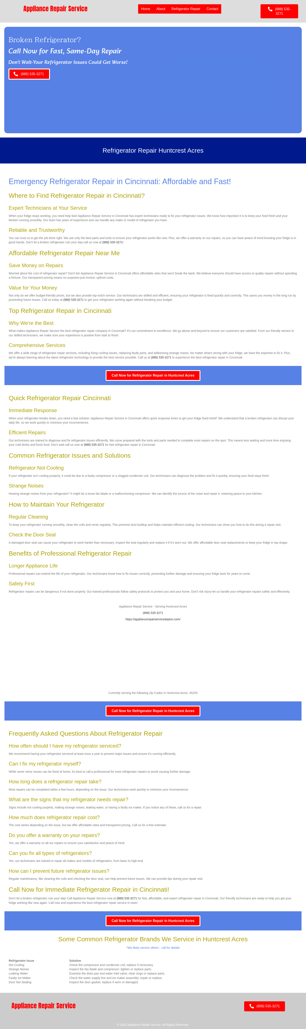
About (160, 9)
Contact (212, 9)
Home (145, 9)
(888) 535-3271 (112, 242)
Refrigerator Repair (185, 9)
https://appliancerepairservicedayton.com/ (153, 619)
